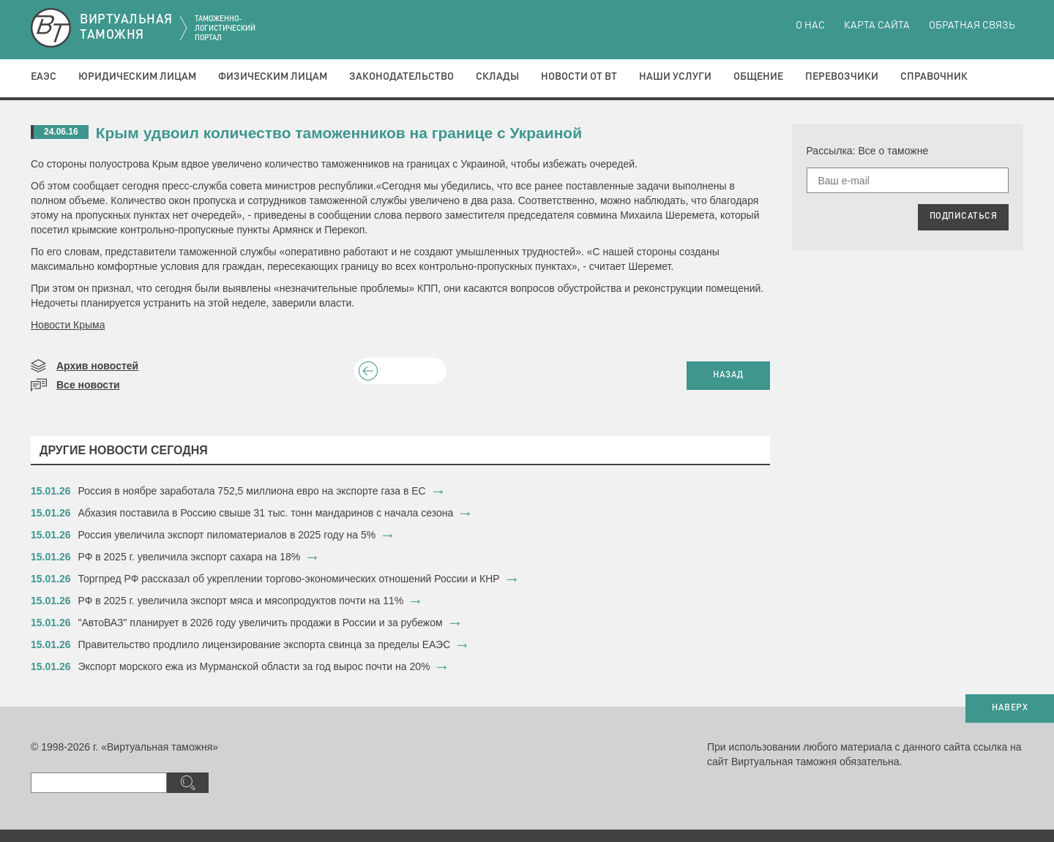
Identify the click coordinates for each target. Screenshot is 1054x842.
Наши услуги (675, 77)
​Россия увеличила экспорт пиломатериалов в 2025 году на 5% (227, 535)
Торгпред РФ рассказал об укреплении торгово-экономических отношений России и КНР (289, 578)
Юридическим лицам (137, 77)
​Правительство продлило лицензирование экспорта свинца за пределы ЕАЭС (264, 644)
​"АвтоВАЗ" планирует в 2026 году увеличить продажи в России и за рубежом (260, 622)
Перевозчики (841, 77)
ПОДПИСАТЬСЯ (964, 216)
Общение (758, 77)
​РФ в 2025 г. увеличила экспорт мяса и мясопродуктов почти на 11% (241, 600)
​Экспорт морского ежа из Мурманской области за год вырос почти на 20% (254, 666)
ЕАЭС (43, 77)
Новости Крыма (68, 325)
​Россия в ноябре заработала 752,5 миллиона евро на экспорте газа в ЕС (252, 491)
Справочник (934, 77)
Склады (497, 77)
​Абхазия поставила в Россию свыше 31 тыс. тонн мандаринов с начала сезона (266, 513)
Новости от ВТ (579, 77)
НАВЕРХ (1010, 708)
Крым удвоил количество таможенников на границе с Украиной (339, 132)
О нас (810, 25)
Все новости (88, 385)
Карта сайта (877, 25)
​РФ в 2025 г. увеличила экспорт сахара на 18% (189, 557)
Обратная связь (972, 25)
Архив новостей (97, 366)
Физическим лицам (272, 77)
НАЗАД (728, 375)
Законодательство (401, 77)
